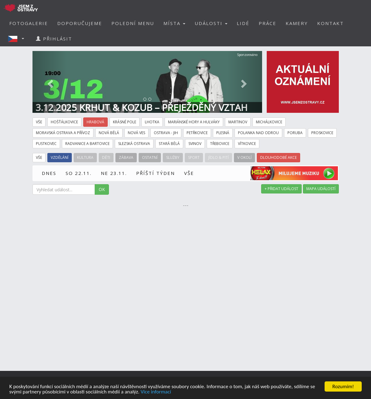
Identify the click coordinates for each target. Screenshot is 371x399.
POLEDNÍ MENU (132, 23)
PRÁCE (267, 23)
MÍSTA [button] (174, 23)
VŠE (189, 173)
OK (102, 189)
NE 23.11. (114, 173)
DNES (49, 173)
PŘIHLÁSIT (54, 39)
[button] (18, 38)
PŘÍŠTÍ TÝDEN (155, 173)
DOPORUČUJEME (79, 23)
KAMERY (297, 23)
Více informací (155, 392)
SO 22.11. (79, 173)
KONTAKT (330, 23)
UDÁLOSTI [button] (211, 23)
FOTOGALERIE (28, 23)
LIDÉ (243, 23)
